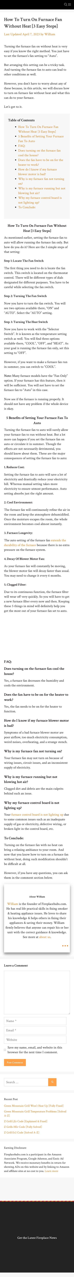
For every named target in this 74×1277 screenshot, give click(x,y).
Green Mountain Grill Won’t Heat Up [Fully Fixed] (34, 1106)
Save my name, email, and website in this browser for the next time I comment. (35, 1049)
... (65, 943)
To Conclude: (27, 207)
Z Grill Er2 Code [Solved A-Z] (21, 1133)
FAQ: (21, 146)
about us (44, 937)
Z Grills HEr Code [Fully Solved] (23, 1127)
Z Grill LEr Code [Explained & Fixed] (25, 1121)
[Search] (52, 1082)
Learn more (51, 1171)
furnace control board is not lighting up (37, 814)
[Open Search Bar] (65, 4)
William (12, 904)
